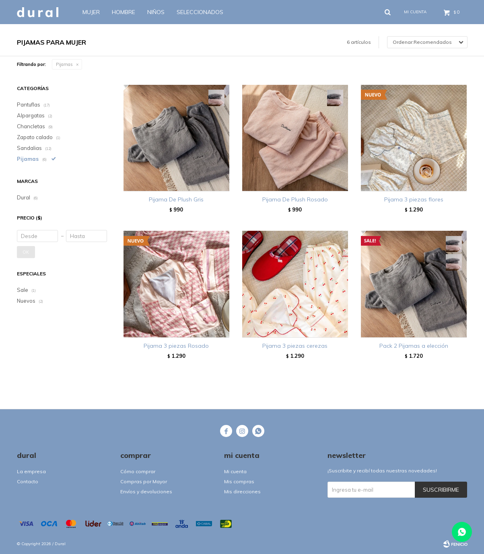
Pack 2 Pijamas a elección (413, 345)
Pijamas (64, 64)
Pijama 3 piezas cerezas (294, 345)
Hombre (123, 12)
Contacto (27, 481)
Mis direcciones (242, 491)
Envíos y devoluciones (146, 491)
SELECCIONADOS (200, 12)
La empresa (31, 471)
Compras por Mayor (143, 481)
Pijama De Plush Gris (176, 199)
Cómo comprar (137, 471)
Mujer (91, 12)
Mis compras (239, 481)
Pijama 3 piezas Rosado (176, 345)
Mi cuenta (235, 471)
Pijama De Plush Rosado (295, 199)
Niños (156, 12)
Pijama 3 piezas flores (413, 199)
